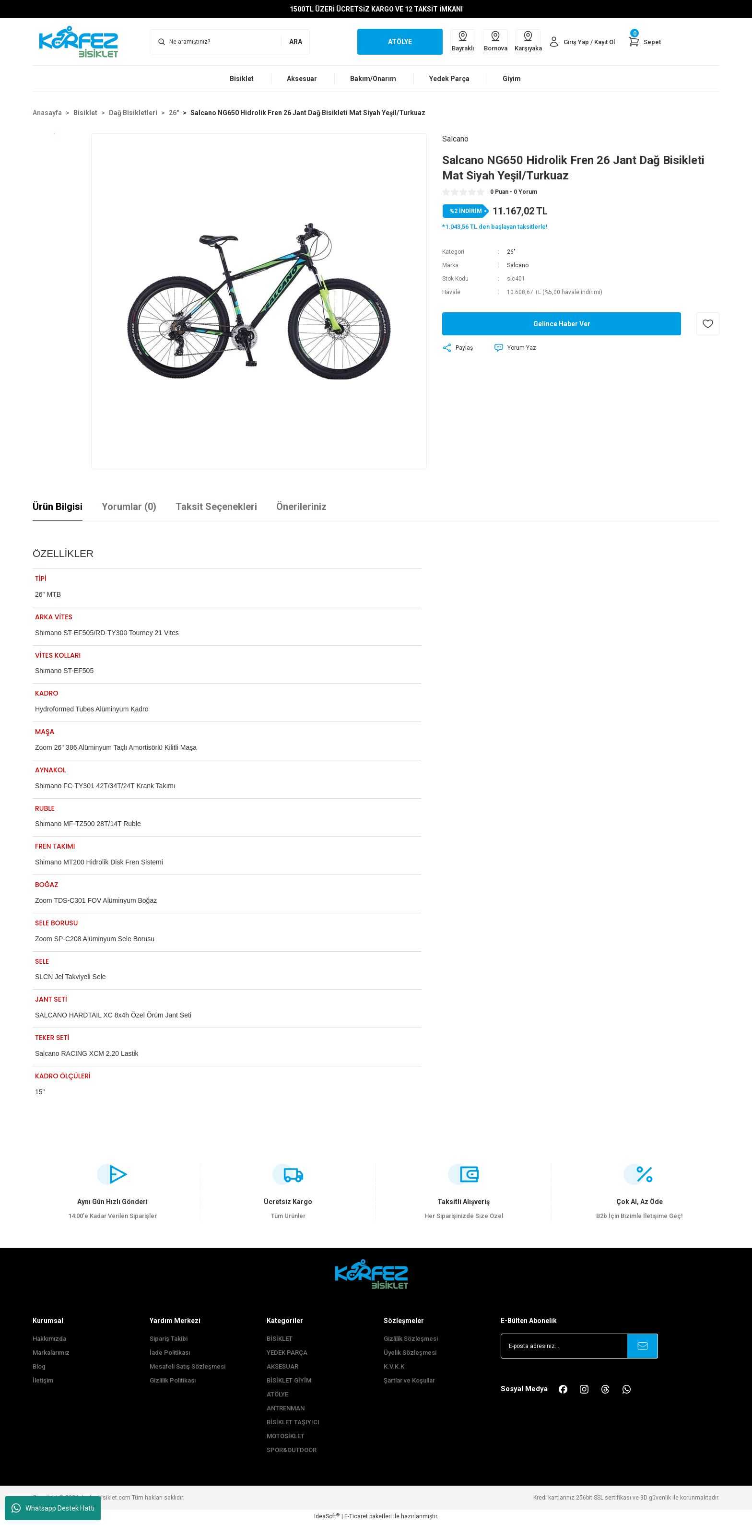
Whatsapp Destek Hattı (53, 1508)
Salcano (518, 265)
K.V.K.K (394, 1367)
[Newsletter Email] (579, 1347)
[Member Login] (581, 41)
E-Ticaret (356, 1518)
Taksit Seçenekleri (216, 506)
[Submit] (642, 1347)
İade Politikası (170, 1354)
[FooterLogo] (376, 1275)
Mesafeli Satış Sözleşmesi (187, 1367)
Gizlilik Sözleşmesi (411, 1340)
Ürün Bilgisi (57, 506)
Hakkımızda (49, 1340)
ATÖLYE (277, 1395)
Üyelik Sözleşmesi (410, 1354)
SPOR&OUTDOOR (292, 1451)
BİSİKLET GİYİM (289, 1381)
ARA (295, 42)
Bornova (495, 41)
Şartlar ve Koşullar (409, 1381)
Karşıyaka (528, 41)
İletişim (43, 1381)
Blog (39, 1367)
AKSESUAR (282, 1367)
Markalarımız (51, 1354)
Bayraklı (463, 41)
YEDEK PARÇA (287, 1354)
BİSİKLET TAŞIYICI (293, 1423)
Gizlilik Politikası (173, 1381)
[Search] (230, 41)
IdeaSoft (327, 1518)
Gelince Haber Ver (561, 324)
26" (511, 251)
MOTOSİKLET (286, 1437)
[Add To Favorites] (707, 323)
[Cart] (644, 41)
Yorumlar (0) (129, 506)
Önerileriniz (301, 506)
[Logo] (83, 41)
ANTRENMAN (286, 1409)
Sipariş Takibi (169, 1340)
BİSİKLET (280, 1340)
